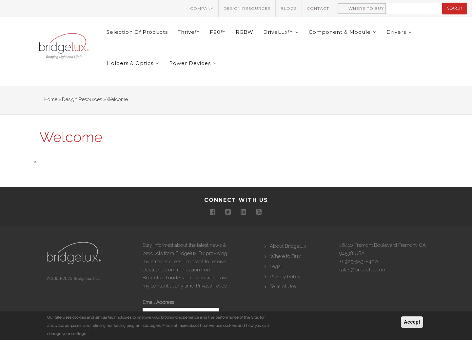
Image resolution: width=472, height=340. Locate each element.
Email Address (158, 302)
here (91, 333)
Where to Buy (366, 8)
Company (201, 8)
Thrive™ (189, 32)
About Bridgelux (288, 246)
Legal (276, 266)
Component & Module (343, 32)
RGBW (244, 32)
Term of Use (283, 286)
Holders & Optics (133, 63)
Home (50, 99)
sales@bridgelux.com (362, 270)
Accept (412, 322)
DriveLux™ (281, 32)
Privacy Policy (211, 286)
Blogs (289, 8)
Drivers (399, 32)
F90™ (218, 32)
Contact (318, 8)
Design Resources (247, 8)
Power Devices (193, 63)
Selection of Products (137, 32)
